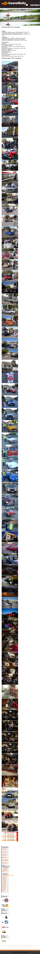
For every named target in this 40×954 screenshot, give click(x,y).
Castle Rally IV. (4, 879)
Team (4, 849)
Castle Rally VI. (35, 5)
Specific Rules (4, 871)
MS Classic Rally (4, 889)
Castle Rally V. (4, 877)
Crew (4, 848)
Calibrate (5, 869)
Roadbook (5, 867)
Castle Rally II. (4, 884)
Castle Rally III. (4, 881)
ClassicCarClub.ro (23, 952)
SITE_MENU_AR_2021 (8, 875)
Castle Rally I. (4, 886)
